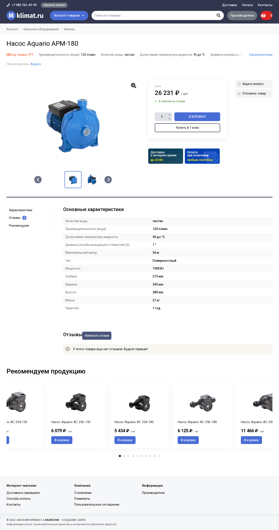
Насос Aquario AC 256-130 (70, 432)
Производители (236, 15)
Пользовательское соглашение (96, 504)
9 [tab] (155, 466)
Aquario (35, 64)
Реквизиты (82, 498)
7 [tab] (146, 466)
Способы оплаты (19, 498)
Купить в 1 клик (187, 127)
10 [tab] (159, 466)
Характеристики (260, 54)
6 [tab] (142, 466)
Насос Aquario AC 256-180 (197, 432)
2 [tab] (124, 466)
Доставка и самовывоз (23, 493)
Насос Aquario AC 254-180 (134, 432)
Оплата (247, 5)
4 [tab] (133, 466)
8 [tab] (150, 466)
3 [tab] (129, 466)
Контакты (265, 5)
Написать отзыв (101, 333)
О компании (82, 493)
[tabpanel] (139, 419)
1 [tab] (120, 466)
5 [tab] (137, 466)
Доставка (229, 5)
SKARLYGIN (52, 520)
